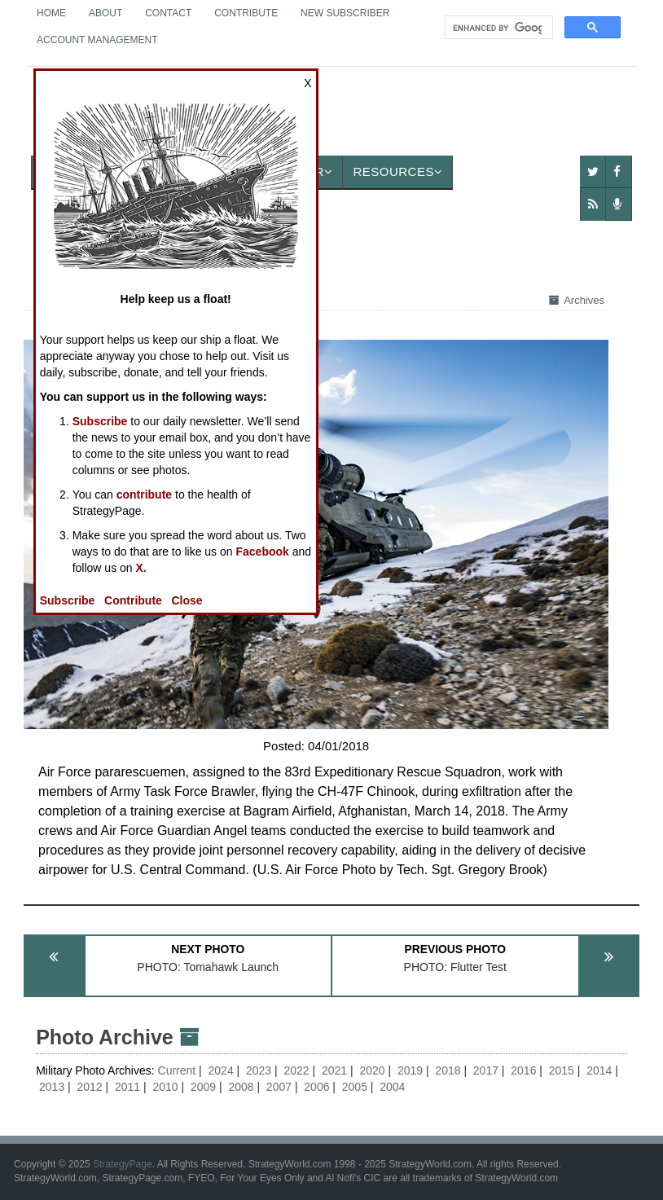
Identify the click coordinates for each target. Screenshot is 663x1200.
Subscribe (100, 421)
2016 (523, 1070)
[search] (497, 27)
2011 (127, 1086)
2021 (334, 1070)
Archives (576, 300)
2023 (258, 1070)
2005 (354, 1086)
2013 (51, 1086)
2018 (447, 1070)
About (105, 13)
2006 (316, 1086)
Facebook (261, 551)
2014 (599, 1070)
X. (141, 567)
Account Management (97, 40)
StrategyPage (122, 1164)
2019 (410, 1070)
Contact (168, 13)
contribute (144, 494)
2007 (279, 1086)
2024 (221, 1070)
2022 (296, 1070)
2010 (165, 1086)
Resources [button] (397, 171)
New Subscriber (345, 13)
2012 (90, 1086)
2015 (561, 1070)
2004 (392, 1086)
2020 (371, 1070)
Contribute (246, 13)
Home (51, 13)
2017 (485, 1070)
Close (187, 600)
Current (179, 1070)
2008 (240, 1086)
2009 (203, 1086)
